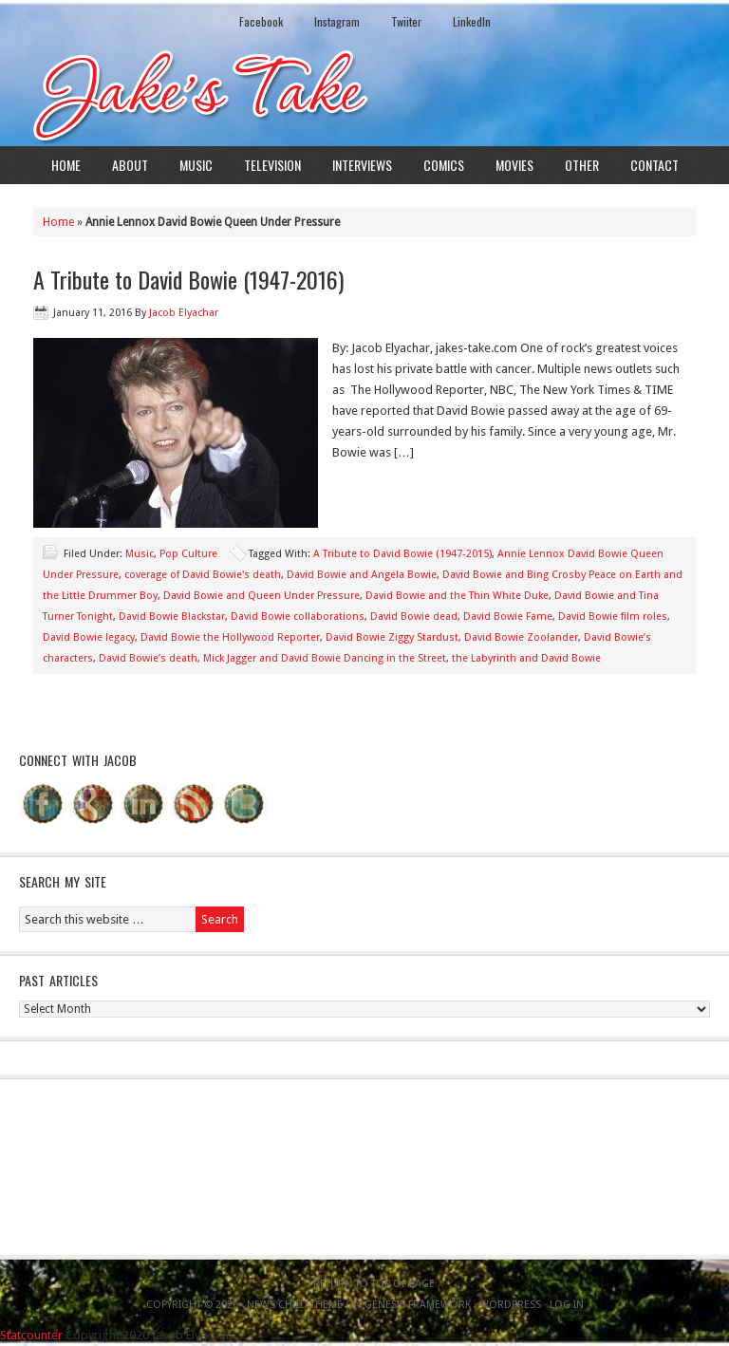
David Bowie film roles (612, 616)
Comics (443, 165)
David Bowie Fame (507, 616)
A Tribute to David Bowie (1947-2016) (188, 279)
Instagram (337, 21)
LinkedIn (472, 21)
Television (272, 165)
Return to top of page (374, 1284)
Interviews (362, 165)
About (130, 165)
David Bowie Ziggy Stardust (392, 637)
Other (582, 165)
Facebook (261, 21)
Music (196, 165)
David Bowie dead (414, 616)
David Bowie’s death (148, 658)
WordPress (510, 1305)
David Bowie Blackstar (172, 616)
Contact (654, 165)
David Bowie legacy (89, 637)
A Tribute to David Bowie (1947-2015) (402, 554)
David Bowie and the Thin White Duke (457, 595)
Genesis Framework (417, 1305)
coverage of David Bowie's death (202, 575)
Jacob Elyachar (183, 313)
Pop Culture (188, 554)
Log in (567, 1305)
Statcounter (31, 1335)
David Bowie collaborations (297, 616)
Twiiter (406, 21)
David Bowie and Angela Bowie (362, 575)
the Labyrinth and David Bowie (526, 658)
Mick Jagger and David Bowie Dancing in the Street (324, 658)
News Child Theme (295, 1305)
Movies (514, 165)
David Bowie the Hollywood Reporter (230, 637)
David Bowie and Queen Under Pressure (261, 595)
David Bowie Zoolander (521, 637)
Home (66, 165)
